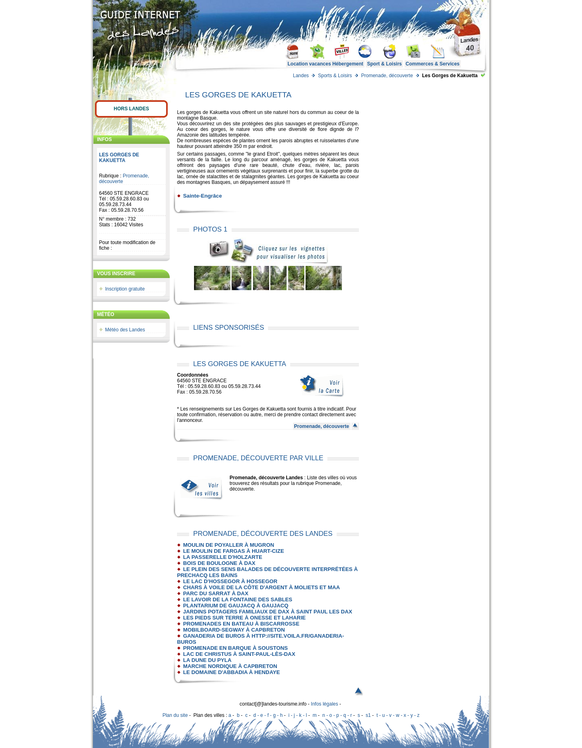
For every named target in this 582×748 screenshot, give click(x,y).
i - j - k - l (297, 715)
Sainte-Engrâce (202, 196)
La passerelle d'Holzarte (222, 557)
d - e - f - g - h (268, 715)
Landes (301, 75)
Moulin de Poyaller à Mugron (228, 545)
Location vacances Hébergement (325, 64)
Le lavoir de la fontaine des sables (237, 599)
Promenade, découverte (387, 75)
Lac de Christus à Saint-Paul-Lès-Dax (239, 654)
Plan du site (175, 715)
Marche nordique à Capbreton (230, 666)
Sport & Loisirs (384, 64)
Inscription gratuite (125, 289)
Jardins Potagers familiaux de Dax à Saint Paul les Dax (267, 612)
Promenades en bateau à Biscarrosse (241, 624)
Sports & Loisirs (335, 75)
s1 (368, 715)
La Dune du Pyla (207, 660)
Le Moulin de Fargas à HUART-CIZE (233, 551)
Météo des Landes (125, 330)
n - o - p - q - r (337, 715)
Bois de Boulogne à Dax (219, 563)
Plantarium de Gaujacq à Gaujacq (236, 606)
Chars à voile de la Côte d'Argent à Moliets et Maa (261, 587)
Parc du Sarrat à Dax (215, 593)
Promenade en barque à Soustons (235, 648)
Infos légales (324, 704)
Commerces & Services (433, 64)
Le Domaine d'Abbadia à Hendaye (231, 672)
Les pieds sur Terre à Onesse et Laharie (244, 618)
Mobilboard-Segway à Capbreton (234, 630)
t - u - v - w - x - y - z (398, 715)
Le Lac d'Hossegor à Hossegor (230, 581)
